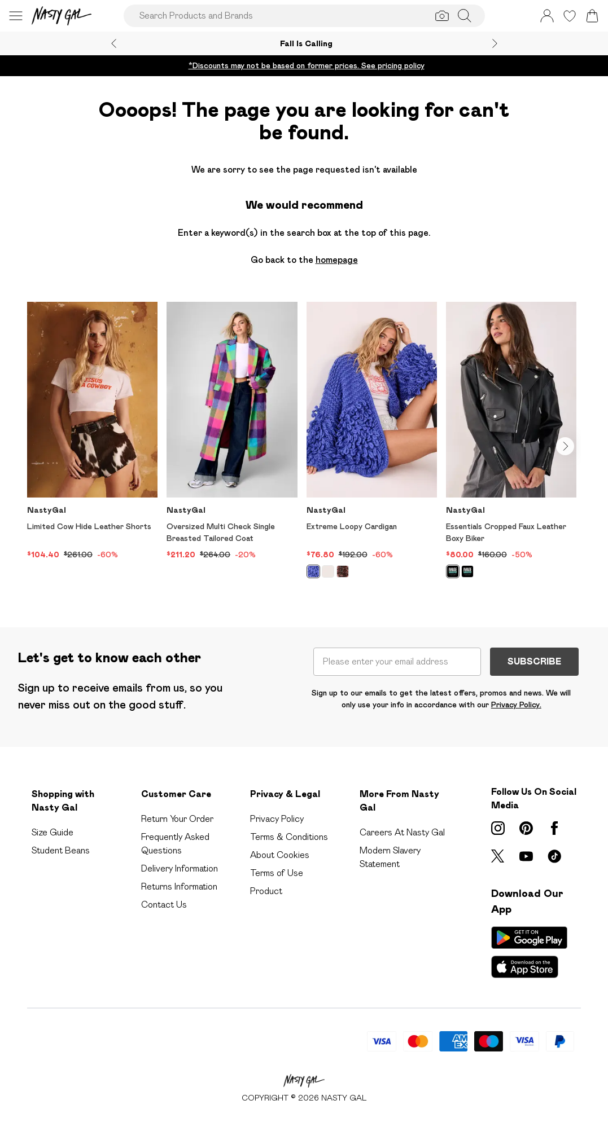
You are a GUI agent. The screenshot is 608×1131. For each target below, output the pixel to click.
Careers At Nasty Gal (402, 832)
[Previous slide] (114, 43)
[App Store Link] (529, 952)
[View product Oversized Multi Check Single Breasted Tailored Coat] (232, 431)
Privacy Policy (277, 819)
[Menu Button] (16, 16)
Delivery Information (179, 868)
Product (266, 891)
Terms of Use (276, 873)
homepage (337, 260)
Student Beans (61, 850)
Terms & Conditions (289, 837)
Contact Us (164, 904)
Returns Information (179, 886)
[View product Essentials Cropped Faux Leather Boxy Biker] (511, 444)
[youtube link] (526, 856)
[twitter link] (498, 856)
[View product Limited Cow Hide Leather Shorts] (92, 431)
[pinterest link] (526, 828)
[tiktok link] (554, 856)
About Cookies (279, 855)
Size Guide (52, 832)
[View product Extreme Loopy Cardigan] (372, 444)
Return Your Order (177, 819)
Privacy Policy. (516, 704)
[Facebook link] (554, 828)
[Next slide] (495, 43)
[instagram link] (498, 828)
